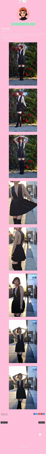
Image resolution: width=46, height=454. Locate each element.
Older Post (41, 422)
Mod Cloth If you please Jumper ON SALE (14, 37)
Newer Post (4, 422)
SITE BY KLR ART (23, 447)
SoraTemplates (9, 448)
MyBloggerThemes (22, 448)
